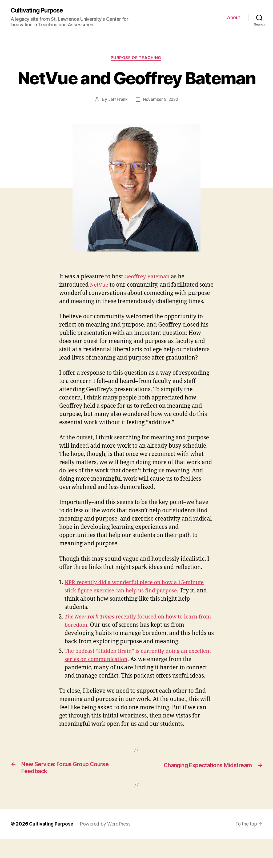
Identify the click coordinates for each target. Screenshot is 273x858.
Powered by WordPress (106, 843)
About (233, 17)
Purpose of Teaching (136, 58)
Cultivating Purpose (39, 10)
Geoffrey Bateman (149, 277)
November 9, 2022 (160, 100)
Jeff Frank (117, 100)
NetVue (99, 286)
